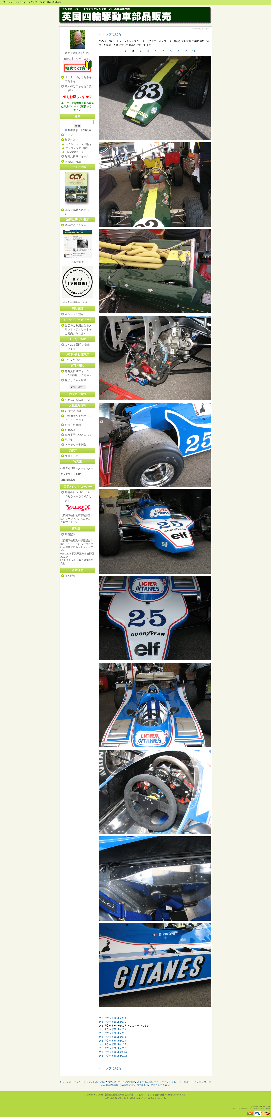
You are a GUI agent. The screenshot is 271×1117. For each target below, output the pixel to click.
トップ (69, 134)
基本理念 (70, 575)
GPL (263, 1109)
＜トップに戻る (110, 34)
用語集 (69, 439)
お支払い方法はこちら (78, 399)
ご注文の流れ (73, 359)
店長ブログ (77, 262)
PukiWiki (244, 1109)
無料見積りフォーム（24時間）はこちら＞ (78, 373)
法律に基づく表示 (77, 219)
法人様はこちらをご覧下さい (78, 88)
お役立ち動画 (73, 424)
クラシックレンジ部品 (78, 144)
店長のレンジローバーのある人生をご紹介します (78, 496)
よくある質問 (144, 1081)
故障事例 (143, 1085)
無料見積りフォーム (77, 156)
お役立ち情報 (73, 411)
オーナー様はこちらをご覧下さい (78, 79)
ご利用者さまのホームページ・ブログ (78, 417)
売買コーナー (77, 450)
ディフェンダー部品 (77, 148)
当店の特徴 (128, 1081)
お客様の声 (113, 1081)
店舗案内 (70, 534)
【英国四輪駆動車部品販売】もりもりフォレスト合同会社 (134, 1094)
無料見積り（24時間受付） (121, 1085)
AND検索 (71, 130)
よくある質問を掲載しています (78, 346)
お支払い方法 (73, 161)
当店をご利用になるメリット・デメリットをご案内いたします (78, 329)
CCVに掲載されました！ (77, 212)
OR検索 (85, 130)
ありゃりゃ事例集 (75, 444)
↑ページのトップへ (70, 1081)
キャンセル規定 (74, 314)
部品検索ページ (74, 152)
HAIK (263, 1107)
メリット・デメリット (77, 319)
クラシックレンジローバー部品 (171, 1081)
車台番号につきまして (78, 434)
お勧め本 (70, 429)
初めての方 (99, 1081)
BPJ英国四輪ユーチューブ (77, 301)
